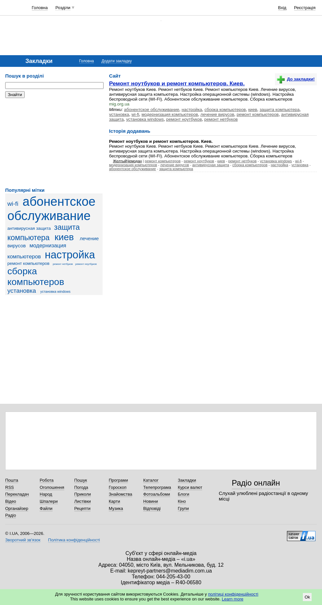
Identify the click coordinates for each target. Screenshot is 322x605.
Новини (150, 501)
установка (21, 290)
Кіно (182, 501)
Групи (183, 508)
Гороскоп (117, 487)
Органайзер (16, 508)
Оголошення (52, 487)
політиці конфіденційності (233, 594)
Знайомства (120, 494)
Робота (47, 480)
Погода (81, 487)
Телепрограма (157, 487)
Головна (40, 7)
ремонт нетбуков (63, 264)
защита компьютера (280, 109)
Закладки (187, 480)
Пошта (11, 480)
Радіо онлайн (256, 482)
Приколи (82, 494)
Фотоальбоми (156, 494)
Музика (116, 508)
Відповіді (152, 508)
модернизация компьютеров (170, 114)
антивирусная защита (29, 228)
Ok (307, 597)
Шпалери (49, 501)
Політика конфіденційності (74, 539)
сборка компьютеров (35, 276)
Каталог (150, 480)
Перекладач (17, 494)
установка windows (55, 291)
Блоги (183, 494)
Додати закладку (117, 61)
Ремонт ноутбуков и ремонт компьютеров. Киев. (177, 83)
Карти (114, 501)
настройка (70, 255)
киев (64, 237)
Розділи (63, 7)
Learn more (232, 599)
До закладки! (296, 79)
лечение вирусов (217, 114)
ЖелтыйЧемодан (127, 161)
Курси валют (190, 487)
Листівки (82, 501)
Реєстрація (305, 7)
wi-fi (13, 203)
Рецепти (82, 508)
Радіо (10, 515)
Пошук (80, 480)
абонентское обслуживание (51, 208)
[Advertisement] (54, 142)
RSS (9, 487)
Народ (46, 494)
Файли (46, 508)
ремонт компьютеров (28, 263)
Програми (118, 480)
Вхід (282, 7)
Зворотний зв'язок (22, 539)
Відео (10, 501)
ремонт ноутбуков (86, 264)
